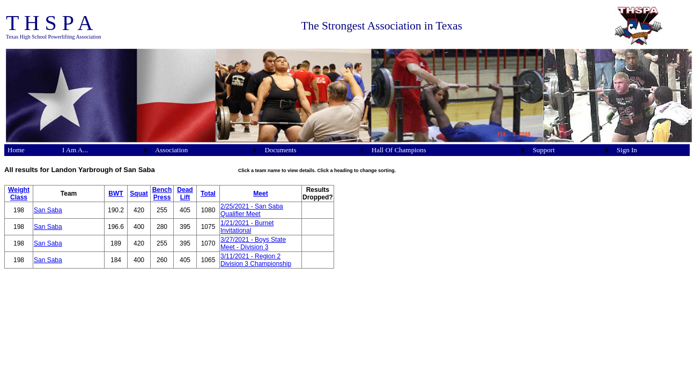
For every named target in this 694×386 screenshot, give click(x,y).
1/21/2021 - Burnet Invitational (247, 226)
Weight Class (18, 193)
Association (171, 150)
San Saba (48, 210)
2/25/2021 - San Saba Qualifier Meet (251, 210)
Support (544, 150)
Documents (280, 150)
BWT (115, 193)
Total (208, 193)
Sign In (627, 150)
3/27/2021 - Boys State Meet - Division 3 (253, 243)
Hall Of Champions (399, 150)
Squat (138, 193)
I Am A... (75, 150)
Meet (260, 193)
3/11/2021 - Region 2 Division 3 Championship (255, 260)
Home (16, 150)
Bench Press (162, 193)
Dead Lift (185, 193)
